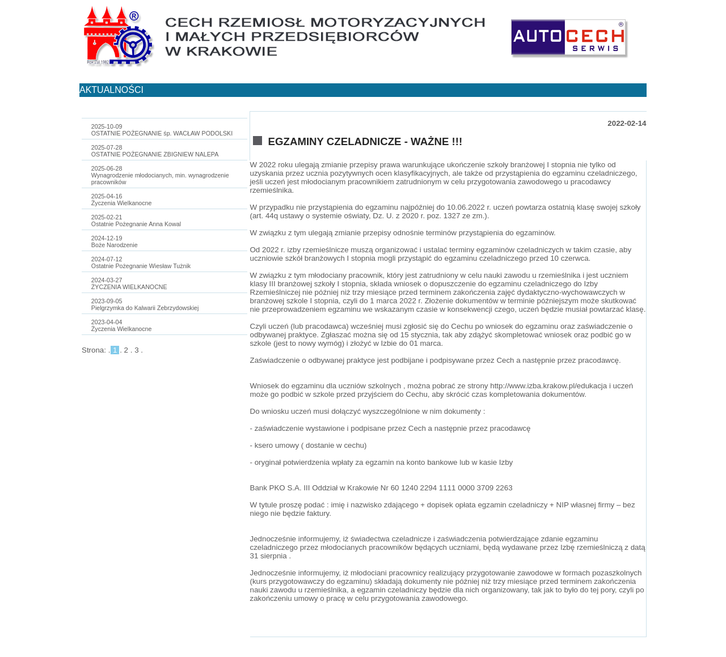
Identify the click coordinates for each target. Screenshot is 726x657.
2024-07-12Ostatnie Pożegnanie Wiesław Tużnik (141, 262)
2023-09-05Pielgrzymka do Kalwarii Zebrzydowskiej (145, 304)
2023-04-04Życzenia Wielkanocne (121, 325)
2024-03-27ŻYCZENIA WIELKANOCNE (129, 283)
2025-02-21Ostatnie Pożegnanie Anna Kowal (136, 220)
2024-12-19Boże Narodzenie (114, 241)
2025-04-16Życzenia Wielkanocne (121, 199)
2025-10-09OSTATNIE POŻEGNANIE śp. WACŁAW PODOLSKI (162, 130)
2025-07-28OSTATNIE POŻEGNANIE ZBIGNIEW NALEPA (154, 151)
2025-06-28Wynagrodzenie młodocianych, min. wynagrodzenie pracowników (160, 175)
